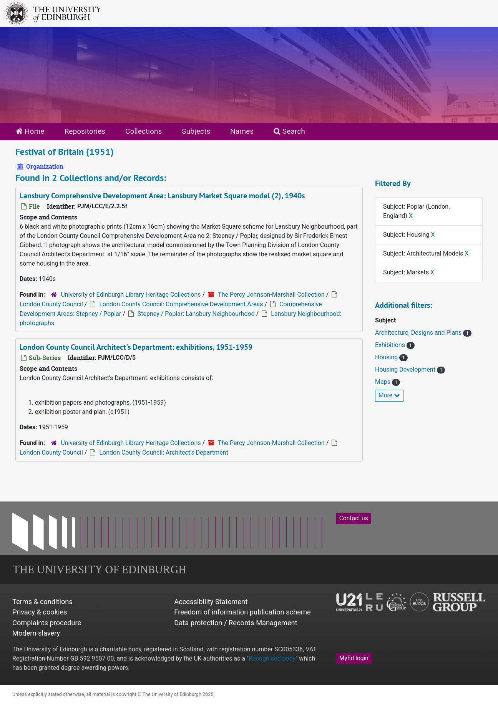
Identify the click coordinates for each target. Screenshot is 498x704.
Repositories (84, 131)
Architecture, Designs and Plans (419, 332)
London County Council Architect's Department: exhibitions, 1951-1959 (136, 347)
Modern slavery (36, 633)
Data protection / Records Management (235, 623)
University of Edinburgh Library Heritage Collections (131, 294)
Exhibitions (391, 345)
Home (30, 131)
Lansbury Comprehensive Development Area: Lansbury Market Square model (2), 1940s (162, 196)
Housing (387, 357)
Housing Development (406, 369)
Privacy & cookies (39, 612)
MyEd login (354, 658)
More (389, 395)
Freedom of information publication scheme (242, 612)
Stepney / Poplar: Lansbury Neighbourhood (196, 313)
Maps (383, 381)
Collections (143, 131)
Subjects (196, 131)
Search (289, 131)
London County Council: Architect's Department (163, 452)
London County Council (51, 304)
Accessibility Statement (210, 602)
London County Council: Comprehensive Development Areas (181, 304)
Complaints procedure (46, 623)
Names (242, 131)
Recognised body (272, 658)
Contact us (353, 518)
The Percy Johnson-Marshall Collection (271, 294)
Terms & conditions (42, 602)
